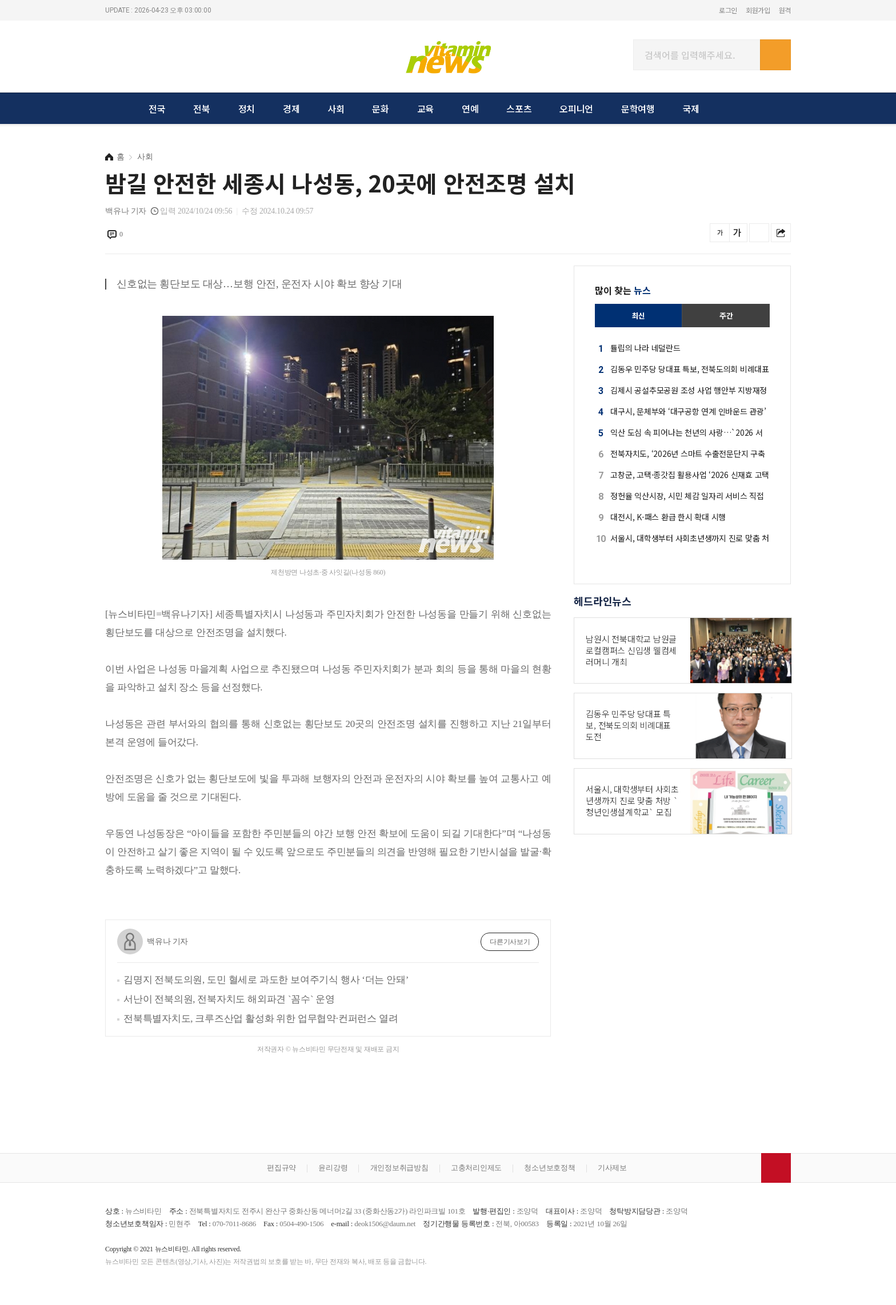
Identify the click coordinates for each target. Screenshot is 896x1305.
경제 (291, 108)
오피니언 (576, 108)
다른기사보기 (510, 942)
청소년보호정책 (549, 1167)
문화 (380, 108)
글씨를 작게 (719, 233)
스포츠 (518, 108)
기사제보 (612, 1167)
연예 (470, 108)
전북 (201, 108)
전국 (157, 108)
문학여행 (638, 108)
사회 (336, 108)
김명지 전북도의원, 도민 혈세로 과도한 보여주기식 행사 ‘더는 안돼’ (266, 979)
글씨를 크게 (737, 233)
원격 (785, 10)
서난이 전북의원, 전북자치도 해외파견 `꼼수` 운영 (229, 999)
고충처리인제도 (476, 1167)
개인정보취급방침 (399, 1167)
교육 (425, 108)
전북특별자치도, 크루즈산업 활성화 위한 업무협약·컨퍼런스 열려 (260, 1018)
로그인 (728, 10)
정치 (246, 108)
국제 (691, 108)
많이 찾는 (623, 290)
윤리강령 (332, 1167)
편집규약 (281, 1167)
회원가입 (758, 10)
